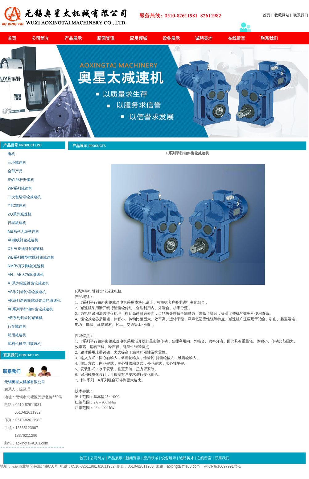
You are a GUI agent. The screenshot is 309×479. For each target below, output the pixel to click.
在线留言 (236, 38)
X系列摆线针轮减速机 (25, 249)
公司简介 (40, 38)
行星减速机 (17, 223)
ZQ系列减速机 (19, 214)
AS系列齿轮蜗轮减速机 (27, 292)
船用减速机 (17, 335)
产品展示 (73, 38)
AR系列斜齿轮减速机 (25, 318)
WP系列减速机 (20, 188)
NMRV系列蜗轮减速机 (26, 266)
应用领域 (138, 38)
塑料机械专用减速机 (24, 344)
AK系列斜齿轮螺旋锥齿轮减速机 (34, 300)
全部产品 (15, 171)
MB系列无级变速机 (23, 231)
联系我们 (300, 15)
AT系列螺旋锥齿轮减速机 (28, 283)
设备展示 (171, 38)
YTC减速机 (17, 205)
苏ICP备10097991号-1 (222, 466)
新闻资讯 (105, 38)
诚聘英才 (203, 38)
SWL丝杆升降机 (21, 180)
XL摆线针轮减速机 (23, 240)
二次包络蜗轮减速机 (24, 197)
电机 (11, 154)
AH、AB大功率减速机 (26, 274)
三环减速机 (17, 162)
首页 (266, 15)
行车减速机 (17, 326)
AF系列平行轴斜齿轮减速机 (30, 309)
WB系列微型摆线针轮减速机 (31, 257)
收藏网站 (281, 15)
